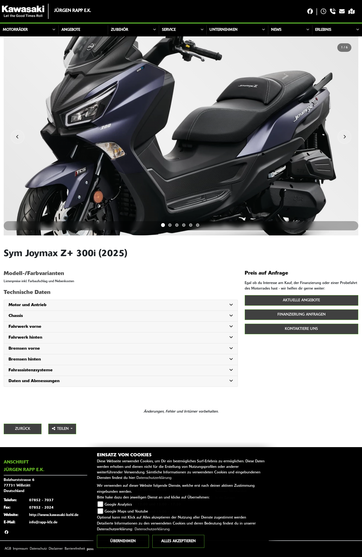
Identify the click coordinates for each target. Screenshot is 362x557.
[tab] (121, 305)
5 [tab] (190, 225)
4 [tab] (183, 225)
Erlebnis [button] (323, 30)
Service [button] (169, 30)
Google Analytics (118, 505)
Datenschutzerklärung (154, 478)
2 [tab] (170, 225)
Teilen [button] (61, 429)
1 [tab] (163, 225)
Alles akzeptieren (178, 541)
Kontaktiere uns (301, 329)
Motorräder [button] (15, 30)
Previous (17, 137)
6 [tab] (197, 225)
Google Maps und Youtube (126, 511)
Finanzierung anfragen (302, 315)
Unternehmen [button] (223, 30)
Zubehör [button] (119, 30)
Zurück (22, 429)
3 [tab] (176, 225)
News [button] (276, 30)
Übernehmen (123, 541)
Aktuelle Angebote (301, 300)
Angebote (70, 30)
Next (344, 137)
